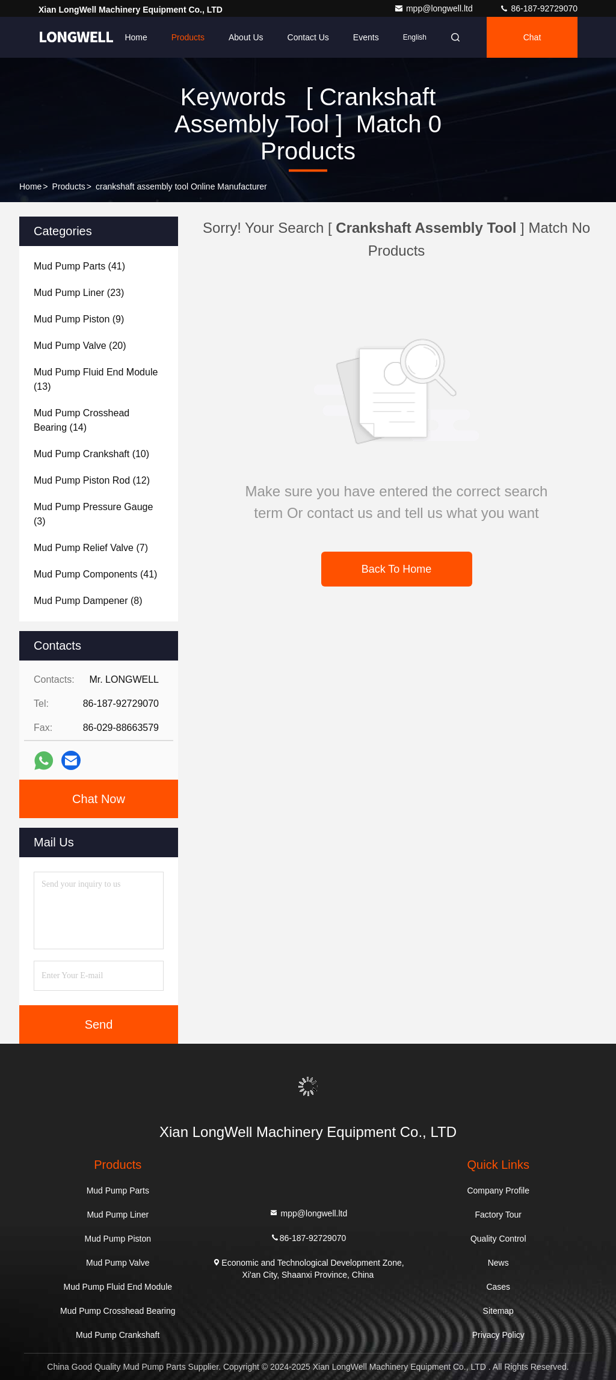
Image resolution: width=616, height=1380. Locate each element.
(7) (91, 548)
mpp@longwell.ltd (434, 8)
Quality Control (498, 1238)
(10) (91, 454)
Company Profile (498, 1190)
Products (188, 37)
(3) (93, 514)
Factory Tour (498, 1214)
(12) (92, 480)
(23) (79, 293)
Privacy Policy (498, 1335)
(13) (96, 379)
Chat (532, 37)
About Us (246, 37)
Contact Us (308, 37)
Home (136, 37)
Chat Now (98, 799)
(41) (79, 266)
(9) (79, 319)
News (498, 1263)
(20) (80, 345)
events (366, 37)
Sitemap (498, 1311)
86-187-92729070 (538, 8)
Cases (498, 1287)
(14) (81, 420)
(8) (88, 601)
